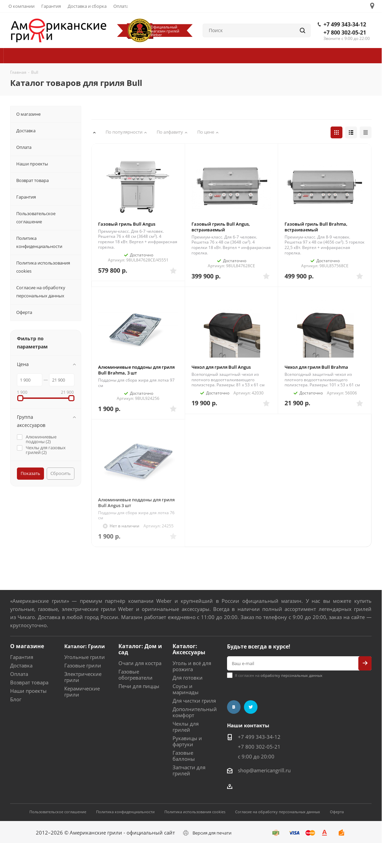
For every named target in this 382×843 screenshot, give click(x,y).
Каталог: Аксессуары (189, 649)
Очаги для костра (139, 663)
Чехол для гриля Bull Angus (221, 367)
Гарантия (21, 657)
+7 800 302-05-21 (344, 32)
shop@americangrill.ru (264, 770)
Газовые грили (82, 665)
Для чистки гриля (194, 700)
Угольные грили (84, 657)
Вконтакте (234, 707)
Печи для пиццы (138, 686)
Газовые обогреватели (135, 674)
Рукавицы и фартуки (187, 741)
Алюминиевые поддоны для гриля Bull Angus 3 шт (136, 502)
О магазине (27, 646)
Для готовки (188, 677)
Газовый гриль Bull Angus (126, 224)
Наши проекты (28, 690)
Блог (15, 699)
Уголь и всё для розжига (192, 666)
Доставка (21, 665)
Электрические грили (83, 676)
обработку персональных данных (291, 675)
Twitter (250, 707)
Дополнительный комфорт (195, 712)
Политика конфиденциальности (125, 811)
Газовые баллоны (184, 755)
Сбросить (60, 473)
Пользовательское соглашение (57, 811)
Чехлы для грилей (186, 726)
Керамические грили (82, 691)
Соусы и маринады (186, 689)
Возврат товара (29, 682)
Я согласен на (278, 675)
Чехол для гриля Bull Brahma (316, 367)
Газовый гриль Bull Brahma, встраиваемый (316, 227)
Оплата (19, 673)
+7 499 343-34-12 (344, 24)
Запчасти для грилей (189, 770)
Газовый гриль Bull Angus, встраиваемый (221, 227)
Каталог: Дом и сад (140, 649)
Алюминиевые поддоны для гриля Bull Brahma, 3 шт (136, 370)
